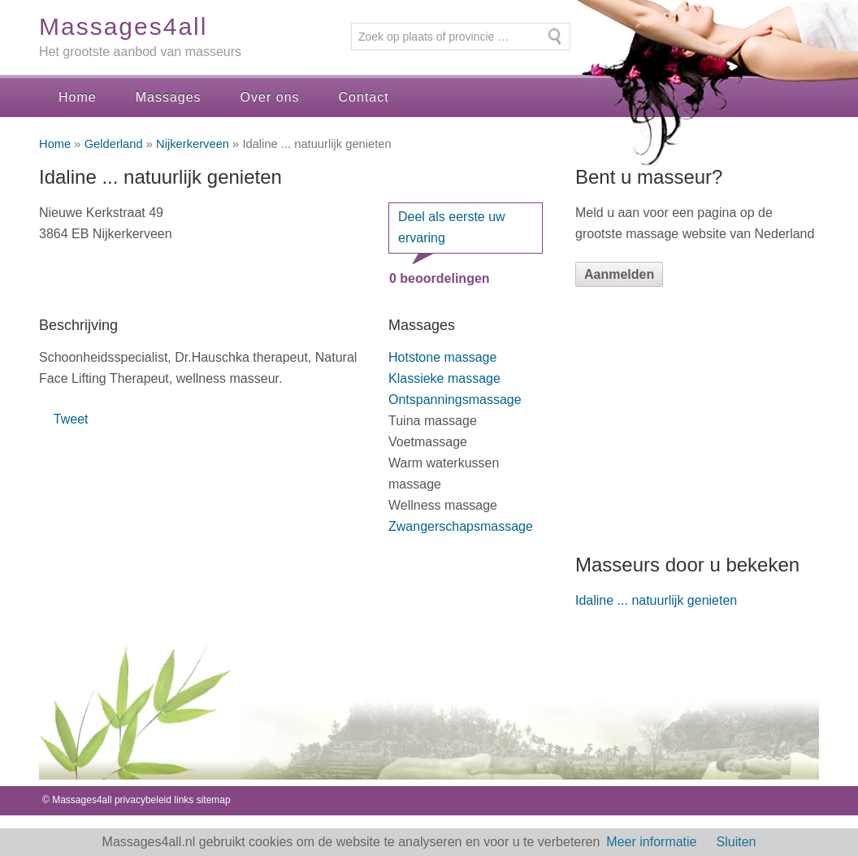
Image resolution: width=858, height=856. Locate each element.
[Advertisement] (697, 419)
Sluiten (736, 842)
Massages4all (123, 26)
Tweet (71, 419)
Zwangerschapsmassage (460, 526)
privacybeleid (143, 800)
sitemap (214, 800)
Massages (169, 97)
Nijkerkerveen (192, 143)
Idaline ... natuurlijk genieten (656, 600)
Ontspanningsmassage (455, 399)
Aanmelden (619, 274)
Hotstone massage (442, 357)
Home (77, 97)
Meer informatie (651, 842)
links (183, 800)
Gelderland (113, 143)
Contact (364, 97)
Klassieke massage (444, 378)
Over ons (270, 97)
